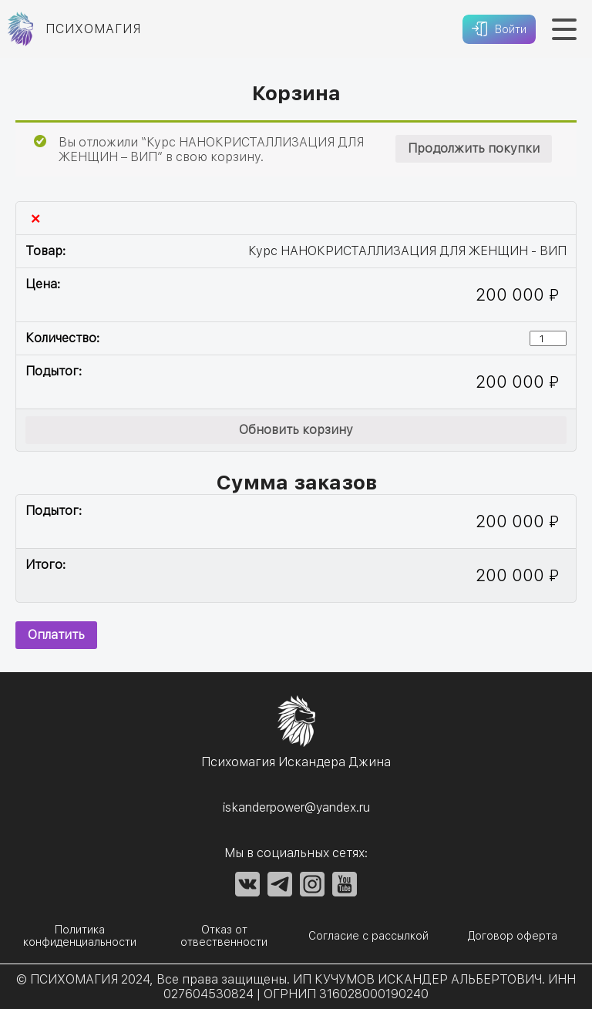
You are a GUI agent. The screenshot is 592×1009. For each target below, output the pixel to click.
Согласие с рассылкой (368, 936)
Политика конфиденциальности (79, 935)
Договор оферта (512, 936)
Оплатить (56, 634)
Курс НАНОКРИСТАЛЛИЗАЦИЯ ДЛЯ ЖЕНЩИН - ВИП (407, 251)
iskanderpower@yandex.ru (296, 807)
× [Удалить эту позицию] (35, 218)
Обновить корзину (296, 429)
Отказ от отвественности (223, 935)
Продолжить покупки (474, 148)
